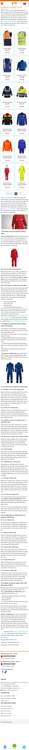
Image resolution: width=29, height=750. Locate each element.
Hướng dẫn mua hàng (6, 706)
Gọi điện (14, 746)
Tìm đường (24, 747)
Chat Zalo (5, 747)
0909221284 (8, 656)
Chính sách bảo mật (6, 715)
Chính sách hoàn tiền (6, 713)
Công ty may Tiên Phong (10, 21)
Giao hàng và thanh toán (7, 708)
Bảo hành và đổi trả (6, 711)
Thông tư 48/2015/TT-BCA (17, 321)
